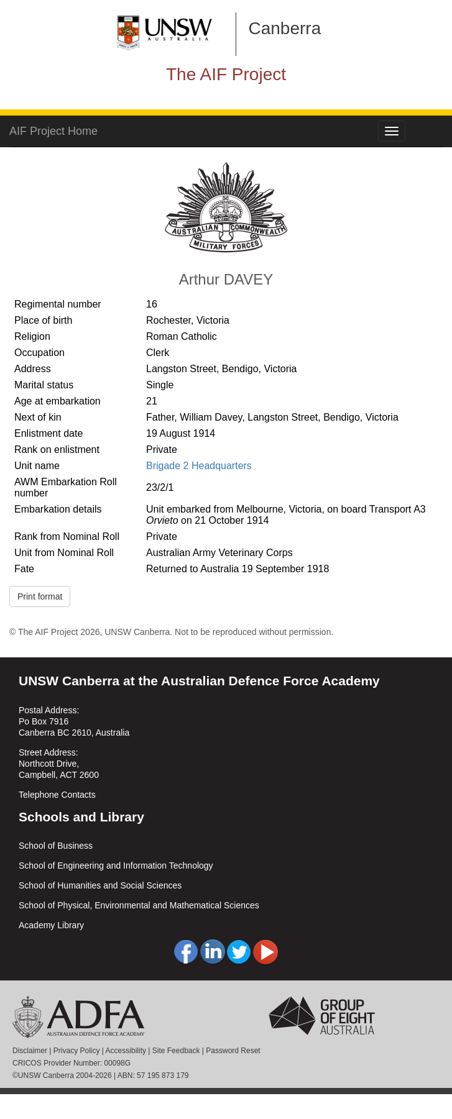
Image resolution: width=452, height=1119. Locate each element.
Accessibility (126, 1050)
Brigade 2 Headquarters (199, 465)
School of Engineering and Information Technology (116, 865)
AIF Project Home (53, 131)
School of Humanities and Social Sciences (100, 885)
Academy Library (51, 925)
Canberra (285, 28)
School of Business (56, 846)
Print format (39, 596)
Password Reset (233, 1050)
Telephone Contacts (57, 795)
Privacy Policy (76, 1050)
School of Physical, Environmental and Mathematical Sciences (139, 905)
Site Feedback (176, 1050)
